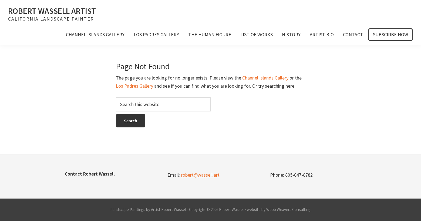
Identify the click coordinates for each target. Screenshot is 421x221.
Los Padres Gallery (134, 86)
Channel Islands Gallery (265, 78)
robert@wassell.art (200, 175)
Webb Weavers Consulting (288, 209)
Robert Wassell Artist (52, 11)
